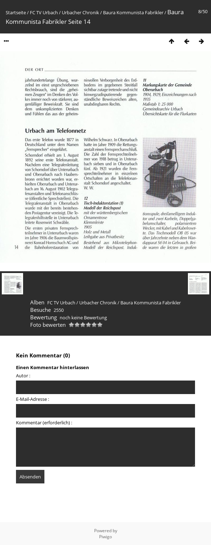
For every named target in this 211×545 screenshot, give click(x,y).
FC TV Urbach (44, 12)
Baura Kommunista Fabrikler (133, 12)
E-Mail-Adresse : (32, 399)
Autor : (23, 375)
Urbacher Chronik (80, 12)
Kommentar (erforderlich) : (44, 422)
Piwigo (105, 537)
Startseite (16, 12)
